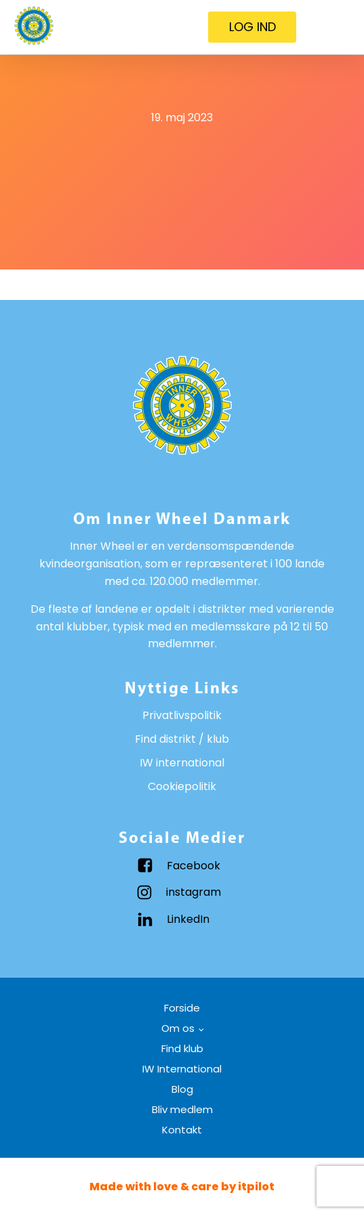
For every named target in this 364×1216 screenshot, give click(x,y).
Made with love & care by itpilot (182, 1186)
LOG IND (252, 26)
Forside (182, 1008)
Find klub (182, 1048)
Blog (182, 1089)
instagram (193, 892)
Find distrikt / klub (182, 739)
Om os (178, 1028)
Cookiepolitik (182, 786)
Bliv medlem (182, 1109)
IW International (182, 1069)
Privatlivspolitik (182, 715)
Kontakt (182, 1130)
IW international (182, 762)
